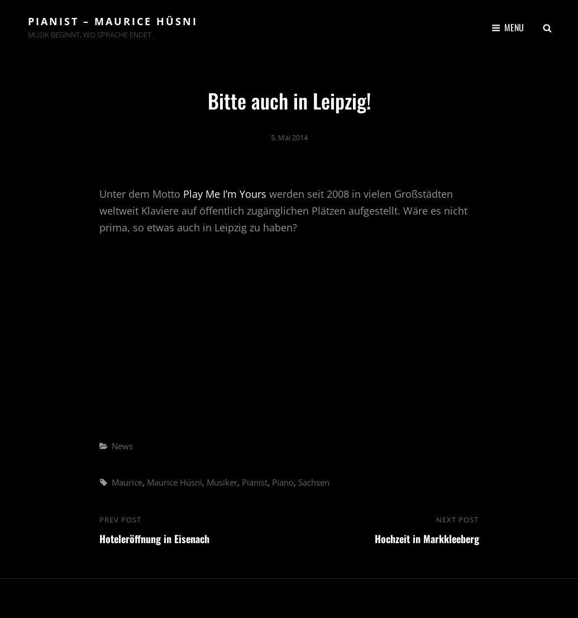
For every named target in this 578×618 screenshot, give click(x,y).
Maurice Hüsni (174, 482)
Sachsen (313, 482)
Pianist (254, 482)
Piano (283, 482)
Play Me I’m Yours (224, 194)
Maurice (127, 482)
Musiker (222, 482)
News (122, 445)
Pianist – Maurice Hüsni (113, 21)
